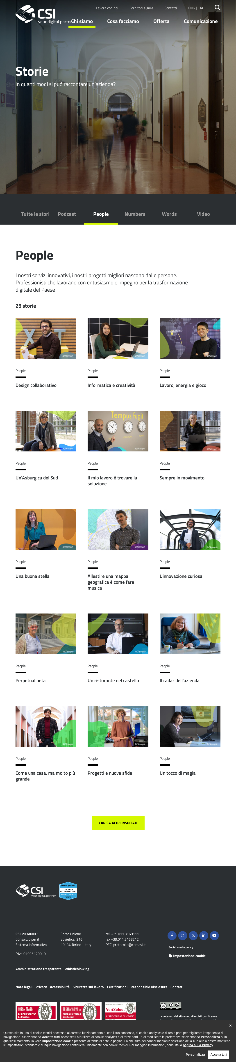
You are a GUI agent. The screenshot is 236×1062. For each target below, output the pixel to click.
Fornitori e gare (141, 8)
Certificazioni (117, 987)
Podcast (67, 214)
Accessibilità (60, 987)
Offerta (161, 21)
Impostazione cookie (187, 955)
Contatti (170, 8)
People (101, 214)
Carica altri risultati (118, 822)
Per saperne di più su (46, 364)
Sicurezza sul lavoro (88, 987)
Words (169, 214)
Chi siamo (82, 21)
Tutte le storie (36, 214)
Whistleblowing (77, 968)
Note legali (24, 987)
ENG (191, 8)
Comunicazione (201, 21)
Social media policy (181, 947)
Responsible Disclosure (149, 987)
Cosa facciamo (123, 21)
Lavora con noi (107, 8)
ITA (201, 8)
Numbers (135, 214)
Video (203, 214)
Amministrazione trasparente (38, 968)
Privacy (41, 987)
